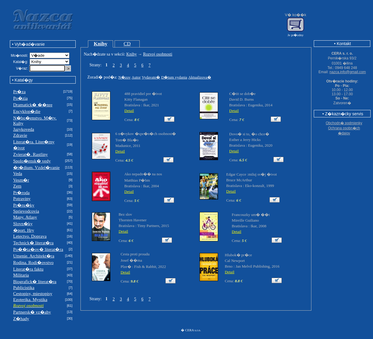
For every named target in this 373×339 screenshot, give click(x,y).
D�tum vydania (174, 77)
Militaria (21, 275)
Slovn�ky (23, 223)
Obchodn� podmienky (344, 123)
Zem (17, 186)
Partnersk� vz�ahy (32, 312)
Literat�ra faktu (28, 269)
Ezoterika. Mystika (30, 299)
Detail (129, 110)
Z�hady (21, 318)
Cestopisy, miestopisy (32, 293)
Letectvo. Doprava (30, 236)
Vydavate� (151, 77)
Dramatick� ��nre (32, 104)
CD (127, 44)
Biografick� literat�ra (35, 281)
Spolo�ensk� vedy (32, 161)
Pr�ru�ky (23, 205)
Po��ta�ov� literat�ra (38, 249)
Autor (136, 77)
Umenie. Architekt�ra (33, 256)
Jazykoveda (23, 129)
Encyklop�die (26, 111)
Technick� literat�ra (33, 242)
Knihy (100, 44)
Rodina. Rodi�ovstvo (33, 262)
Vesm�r (21, 180)
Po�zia (20, 98)
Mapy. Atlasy (25, 217)
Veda (17, 173)
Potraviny (22, 198)
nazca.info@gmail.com (348, 72)
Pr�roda (21, 192)
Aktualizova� (199, 77)
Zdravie (20, 135)
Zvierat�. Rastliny (30, 154)
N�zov (124, 77)
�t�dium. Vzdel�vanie (36, 167)
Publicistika (23, 287)
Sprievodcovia (26, 211)
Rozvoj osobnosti (157, 54)
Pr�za (19, 91)
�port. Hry (23, 230)
